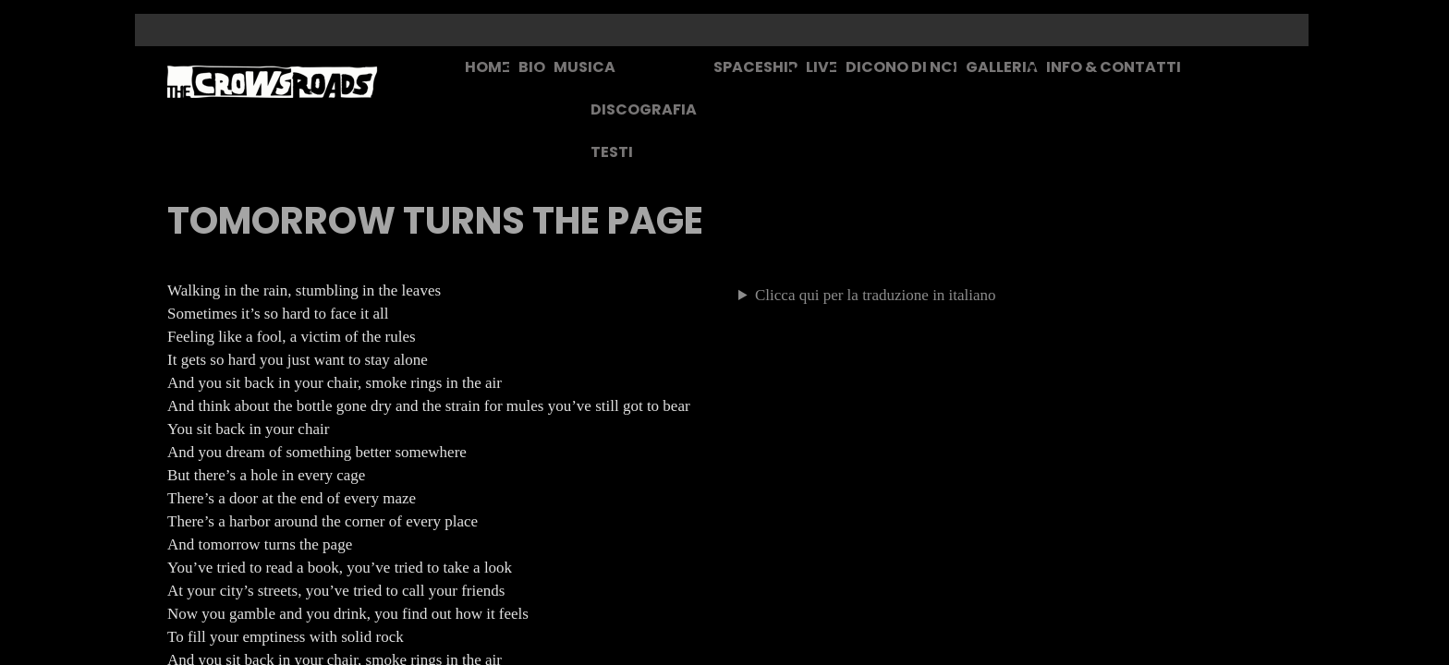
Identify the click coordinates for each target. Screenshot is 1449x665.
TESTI (612, 152)
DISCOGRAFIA (644, 109)
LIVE (821, 67)
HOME (487, 67)
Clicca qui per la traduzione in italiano (875, 295)
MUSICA (584, 67)
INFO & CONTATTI (1113, 67)
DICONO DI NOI (901, 67)
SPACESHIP (755, 67)
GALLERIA (1002, 67)
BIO (531, 67)
